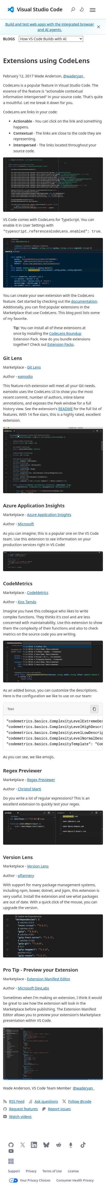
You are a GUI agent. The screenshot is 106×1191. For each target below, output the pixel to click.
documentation (84, 301)
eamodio (25, 376)
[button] (73, 9)
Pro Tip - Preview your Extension (40, 969)
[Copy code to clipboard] (94, 709)
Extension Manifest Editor (48, 978)
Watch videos (17, 1116)
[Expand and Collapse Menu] (92, 10)
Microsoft (26, 523)
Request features (20, 1108)
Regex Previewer (22, 770)
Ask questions (43, 1101)
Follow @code (77, 1101)
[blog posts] (51, 39)
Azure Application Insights (34, 505)
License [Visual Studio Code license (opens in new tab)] (73, 1171)
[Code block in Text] (53, 732)
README (65, 408)
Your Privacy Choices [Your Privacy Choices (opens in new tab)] (35, 1180)
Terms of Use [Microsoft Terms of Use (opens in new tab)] (52, 1171)
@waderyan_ (74, 76)
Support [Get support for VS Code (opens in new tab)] (14, 1171)
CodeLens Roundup (65, 333)
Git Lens (12, 358)
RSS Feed (13, 1101)
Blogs (9, 38)
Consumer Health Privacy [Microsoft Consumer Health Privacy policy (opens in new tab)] (75, 1180)
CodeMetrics (17, 583)
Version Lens (18, 857)
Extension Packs (60, 344)
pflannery (26, 875)
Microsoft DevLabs (33, 988)
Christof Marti (29, 788)
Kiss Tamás (27, 601)
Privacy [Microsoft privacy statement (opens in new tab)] (31, 1171)
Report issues (56, 1108)
